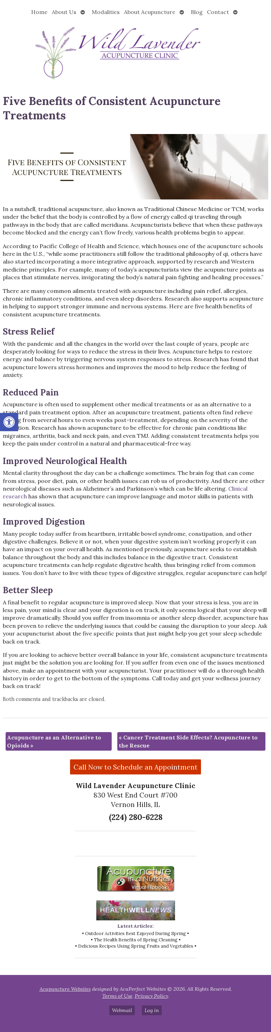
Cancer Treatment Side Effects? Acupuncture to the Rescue (188, 741)
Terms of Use (117, 996)
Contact (218, 11)
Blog (197, 11)
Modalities (106, 11)
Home (39, 11)
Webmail (122, 1010)
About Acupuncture (149, 11)
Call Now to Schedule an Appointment (135, 767)
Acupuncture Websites (65, 989)
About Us (64, 11)
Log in (152, 1010)
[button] (9, 422)
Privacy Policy (151, 996)
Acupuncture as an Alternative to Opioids (54, 741)
